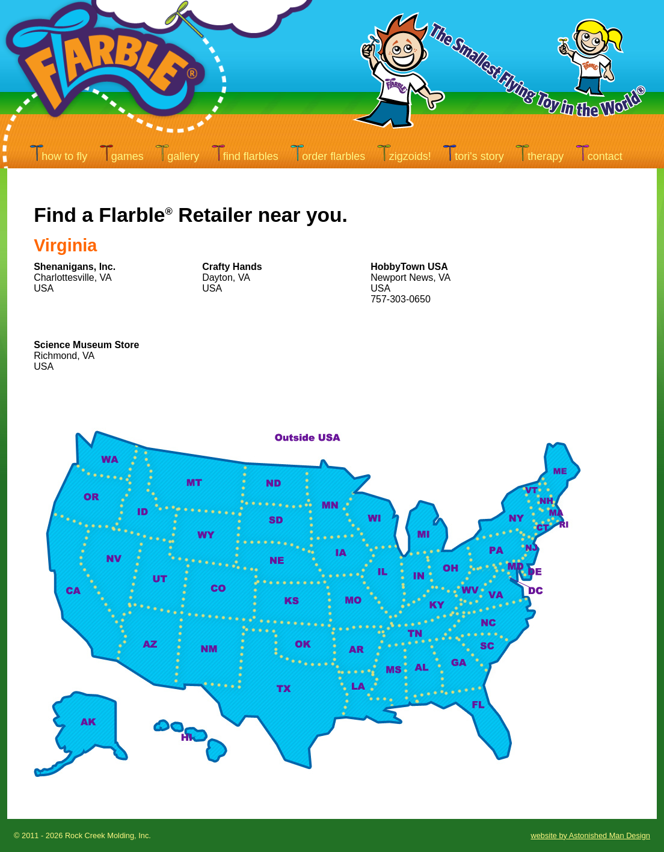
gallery (183, 156)
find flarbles (250, 156)
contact (605, 156)
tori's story (479, 156)
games (127, 156)
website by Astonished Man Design (590, 835)
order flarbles (333, 156)
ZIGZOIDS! (410, 156)
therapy (545, 156)
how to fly (64, 156)
